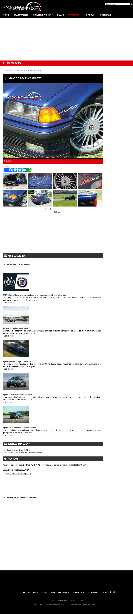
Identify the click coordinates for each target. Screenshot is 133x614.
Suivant (57, 212)
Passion (73, 15)
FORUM (103, 592)
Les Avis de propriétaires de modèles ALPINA (23, 452)
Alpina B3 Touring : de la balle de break (19, 427)
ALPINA (33, 70)
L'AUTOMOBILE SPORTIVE (13, 70)
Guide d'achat (42, 15)
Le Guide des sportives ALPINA (17, 450)
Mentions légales (63, 600)
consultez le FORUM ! (78, 465)
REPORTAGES (78, 592)
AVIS (53, 592)
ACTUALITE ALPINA (18, 264)
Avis (60, 15)
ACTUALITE (33, 592)
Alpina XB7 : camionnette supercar (17, 394)
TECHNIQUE (63, 592)
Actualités (21, 15)
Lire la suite (9, 302)
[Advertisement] (66, 39)
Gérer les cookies (76, 600)
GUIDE (44, 592)
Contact (52, 600)
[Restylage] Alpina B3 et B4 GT (16, 328)
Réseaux (105, 15)
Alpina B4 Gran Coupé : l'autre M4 (17, 361)
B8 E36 (40, 70)
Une (5, 15)
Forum (90, 15)
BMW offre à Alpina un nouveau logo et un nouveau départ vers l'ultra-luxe (34, 295)
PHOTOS (26, 70)
